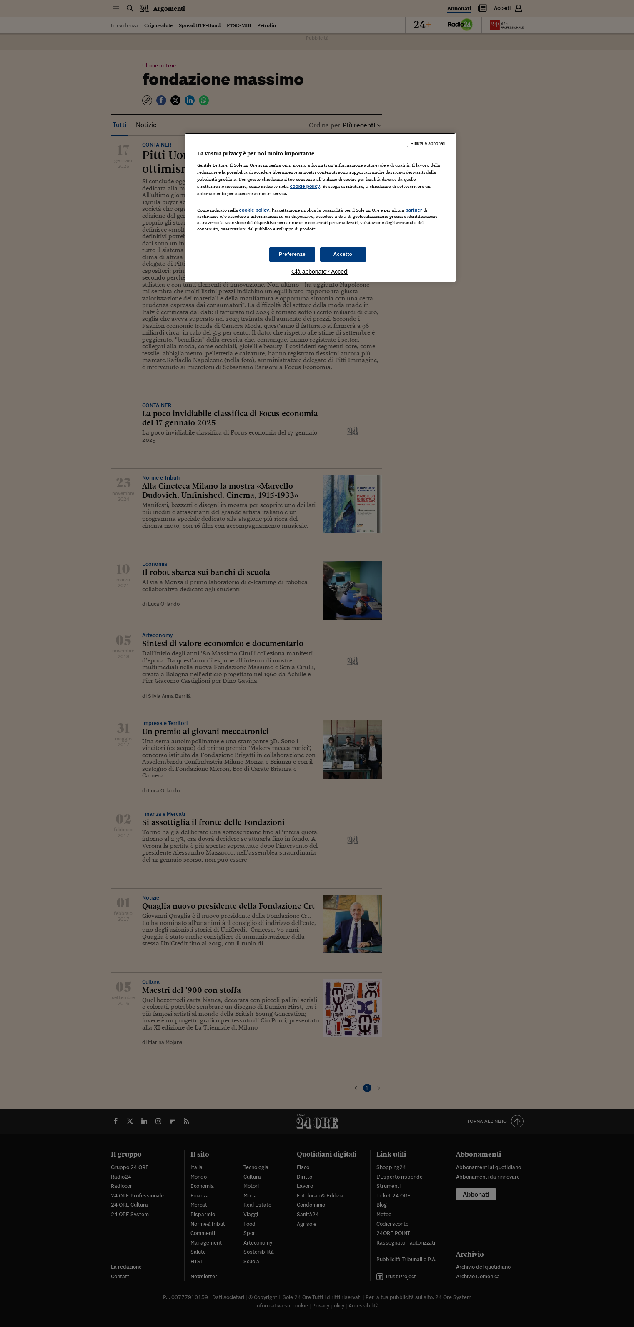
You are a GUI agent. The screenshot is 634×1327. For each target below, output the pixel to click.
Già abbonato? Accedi (319, 271)
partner (414, 209)
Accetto (343, 254)
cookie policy (305, 186)
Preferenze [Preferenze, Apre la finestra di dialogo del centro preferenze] (292, 254)
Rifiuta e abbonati (428, 143)
